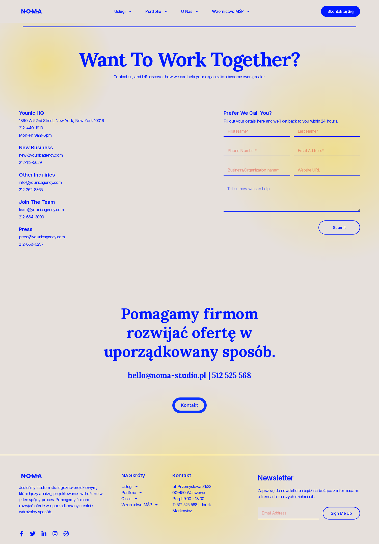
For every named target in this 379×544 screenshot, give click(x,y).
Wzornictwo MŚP (231, 11)
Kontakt (189, 405)
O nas (190, 11)
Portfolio (156, 11)
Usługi (123, 11)
